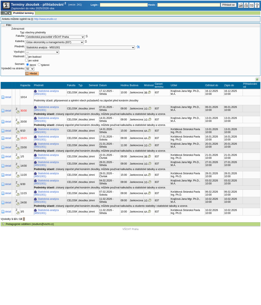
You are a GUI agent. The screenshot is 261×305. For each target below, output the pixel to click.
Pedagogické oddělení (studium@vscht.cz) (30, 224)
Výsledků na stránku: (13, 68)
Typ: (22, 32)
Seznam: (20, 64)
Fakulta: (20, 35)
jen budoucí (34, 56)
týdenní (45, 65)
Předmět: (20, 46)
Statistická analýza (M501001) (46, 92)
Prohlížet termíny (23, 13)
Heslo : (152, 4)
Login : (95, 4)
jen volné (33, 60)
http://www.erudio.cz (45, 19)
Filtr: (9, 25)
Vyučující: (19, 51)
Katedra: (20, 41)
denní (33, 65)
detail (8, 97)
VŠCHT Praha (130, 229)
